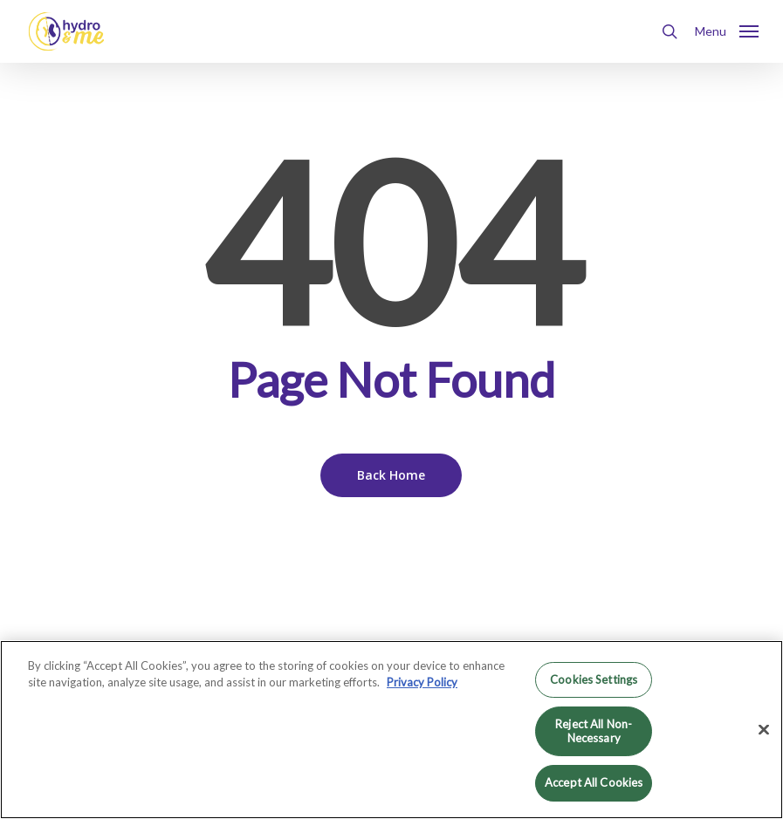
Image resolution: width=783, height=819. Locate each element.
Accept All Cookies (593, 782)
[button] (727, 29)
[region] (391, 729)
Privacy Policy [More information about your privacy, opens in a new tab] (422, 682)
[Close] (764, 730)
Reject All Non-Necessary (593, 731)
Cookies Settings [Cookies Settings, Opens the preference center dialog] (593, 679)
